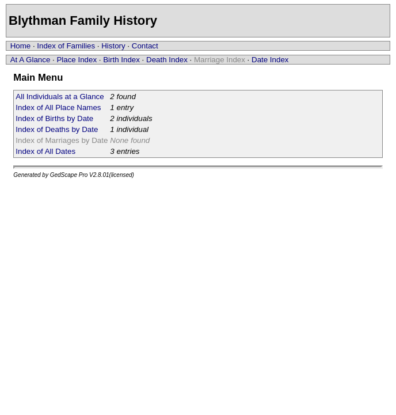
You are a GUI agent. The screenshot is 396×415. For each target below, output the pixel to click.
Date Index (270, 59)
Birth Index (121, 59)
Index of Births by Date (54, 118)
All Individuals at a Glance (60, 96)
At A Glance (30, 59)
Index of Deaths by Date (57, 129)
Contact (145, 46)
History (113, 46)
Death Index (167, 59)
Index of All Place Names (58, 107)
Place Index (76, 59)
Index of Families (66, 46)
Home (20, 46)
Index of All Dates (45, 151)
